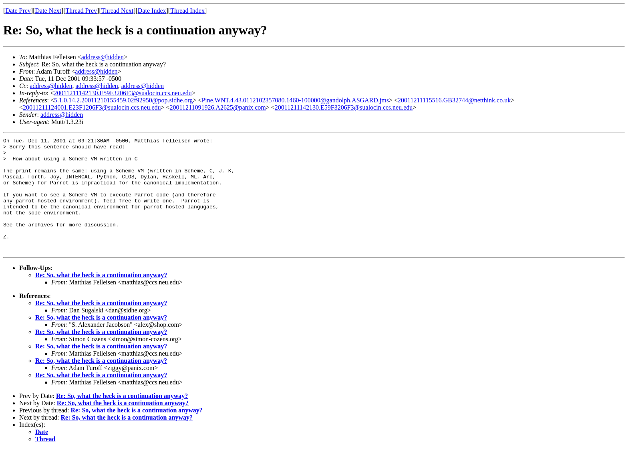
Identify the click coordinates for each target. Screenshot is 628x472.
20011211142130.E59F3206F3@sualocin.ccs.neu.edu (122, 93)
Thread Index (187, 10)
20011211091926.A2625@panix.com (218, 107)
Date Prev (18, 10)
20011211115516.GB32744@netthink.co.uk (454, 100)
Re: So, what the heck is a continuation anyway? (101, 297)
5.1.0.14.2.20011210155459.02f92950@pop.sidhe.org (123, 100)
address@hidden (102, 57)
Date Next (48, 10)
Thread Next (117, 10)
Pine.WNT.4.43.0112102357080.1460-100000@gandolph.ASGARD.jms (295, 100)
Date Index (152, 10)
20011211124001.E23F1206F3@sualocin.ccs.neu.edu (92, 107)
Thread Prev (81, 10)
